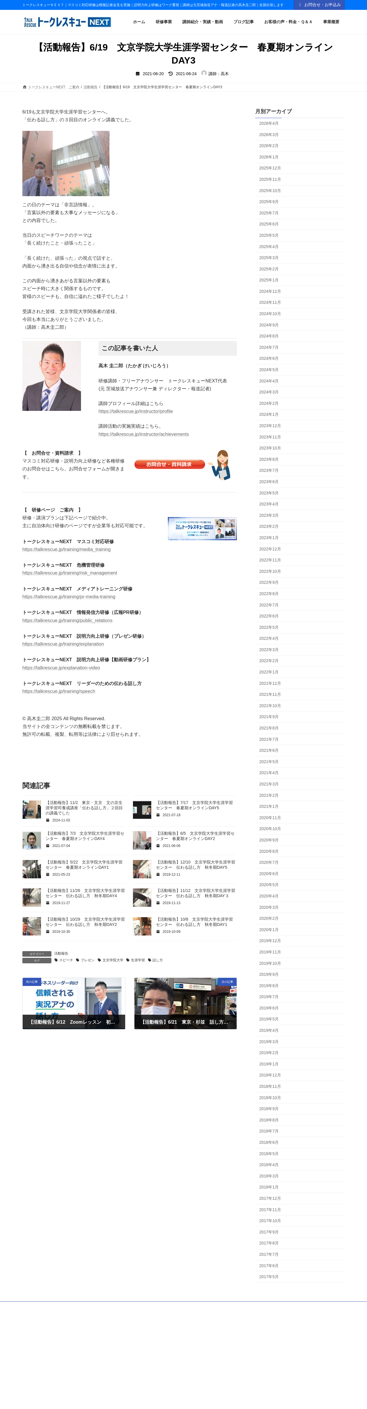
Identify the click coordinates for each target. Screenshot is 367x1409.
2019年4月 (269, 1030)
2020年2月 (269, 918)
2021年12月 (270, 683)
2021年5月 (269, 761)
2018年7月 (269, 1131)
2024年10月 (270, 313)
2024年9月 (269, 325)
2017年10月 (270, 1220)
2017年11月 (270, 1209)
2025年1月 (269, 280)
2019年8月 (269, 985)
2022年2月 (269, 661)
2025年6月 (269, 224)
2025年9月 (269, 201)
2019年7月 (269, 997)
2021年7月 (269, 739)
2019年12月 (270, 941)
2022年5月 (269, 627)
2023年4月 (269, 504)
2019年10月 (270, 963)
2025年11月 (270, 179)
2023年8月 (269, 459)
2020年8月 (269, 851)
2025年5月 (269, 235)
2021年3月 (269, 784)
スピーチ (66, 960)
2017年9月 (269, 1232)
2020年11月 (270, 817)
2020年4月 (269, 896)
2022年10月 (270, 571)
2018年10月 (270, 1097)
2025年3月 (269, 257)
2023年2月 (269, 526)
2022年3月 (269, 649)
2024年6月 (269, 358)
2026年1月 (269, 157)
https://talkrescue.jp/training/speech (58, 691)
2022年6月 (269, 616)
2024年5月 (269, 369)
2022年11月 (270, 560)
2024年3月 (269, 392)
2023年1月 (269, 537)
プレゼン (88, 960)
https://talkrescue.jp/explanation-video (61, 667)
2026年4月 (269, 123)
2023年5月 (269, 493)
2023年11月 (270, 437)
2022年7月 (269, 605)
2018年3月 (269, 1176)
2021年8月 (269, 728)
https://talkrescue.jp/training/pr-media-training (68, 596)
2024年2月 (269, 403)
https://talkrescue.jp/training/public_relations (67, 620)
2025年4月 (269, 246)
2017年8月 (269, 1243)
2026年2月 (269, 145)
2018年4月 (269, 1164)
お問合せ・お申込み (319, 4)
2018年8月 (269, 1120)
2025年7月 (269, 213)
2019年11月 (270, 952)
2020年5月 (269, 885)
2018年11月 (270, 1086)
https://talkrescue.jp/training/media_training (66, 549)
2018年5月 (269, 1153)
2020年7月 (269, 862)
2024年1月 (269, 414)
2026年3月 (269, 134)
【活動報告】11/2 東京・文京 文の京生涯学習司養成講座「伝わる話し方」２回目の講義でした (84, 807)
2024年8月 (269, 336)
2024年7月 (269, 347)
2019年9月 (269, 974)
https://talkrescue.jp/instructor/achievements (143, 434)
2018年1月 (269, 1187)
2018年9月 (269, 1109)
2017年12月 (270, 1198)
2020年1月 (269, 929)
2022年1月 (269, 672)
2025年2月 (269, 269)
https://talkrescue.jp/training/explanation (63, 644)
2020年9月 (269, 840)
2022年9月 (269, 582)
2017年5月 (269, 1276)
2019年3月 (269, 1041)
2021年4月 (269, 773)
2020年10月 (270, 829)
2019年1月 (269, 1064)
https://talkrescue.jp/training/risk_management (69, 572)
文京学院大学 (112, 960)
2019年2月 (269, 1053)
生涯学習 (138, 960)
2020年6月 (269, 873)
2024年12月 (270, 291)
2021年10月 (270, 705)
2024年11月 (270, 302)
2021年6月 (269, 750)
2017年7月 (269, 1254)
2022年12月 (270, 549)
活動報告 (61, 953)
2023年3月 (269, 515)
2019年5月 (269, 1019)
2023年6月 (269, 481)
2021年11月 (270, 694)
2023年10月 (270, 448)
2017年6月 (269, 1265)
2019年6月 (269, 1008)
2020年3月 (269, 907)
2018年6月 (269, 1142)
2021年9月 (269, 717)
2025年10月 (270, 190)
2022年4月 (269, 638)
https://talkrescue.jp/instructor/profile (135, 411)
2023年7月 (269, 470)
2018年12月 (270, 1075)
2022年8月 (269, 593)
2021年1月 (269, 806)
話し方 (157, 960)
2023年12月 (270, 425)
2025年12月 (270, 168)
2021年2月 (269, 795)
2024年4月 (269, 381)
